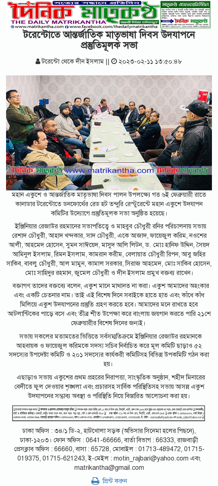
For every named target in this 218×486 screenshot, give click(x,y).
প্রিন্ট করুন (109, 481)
